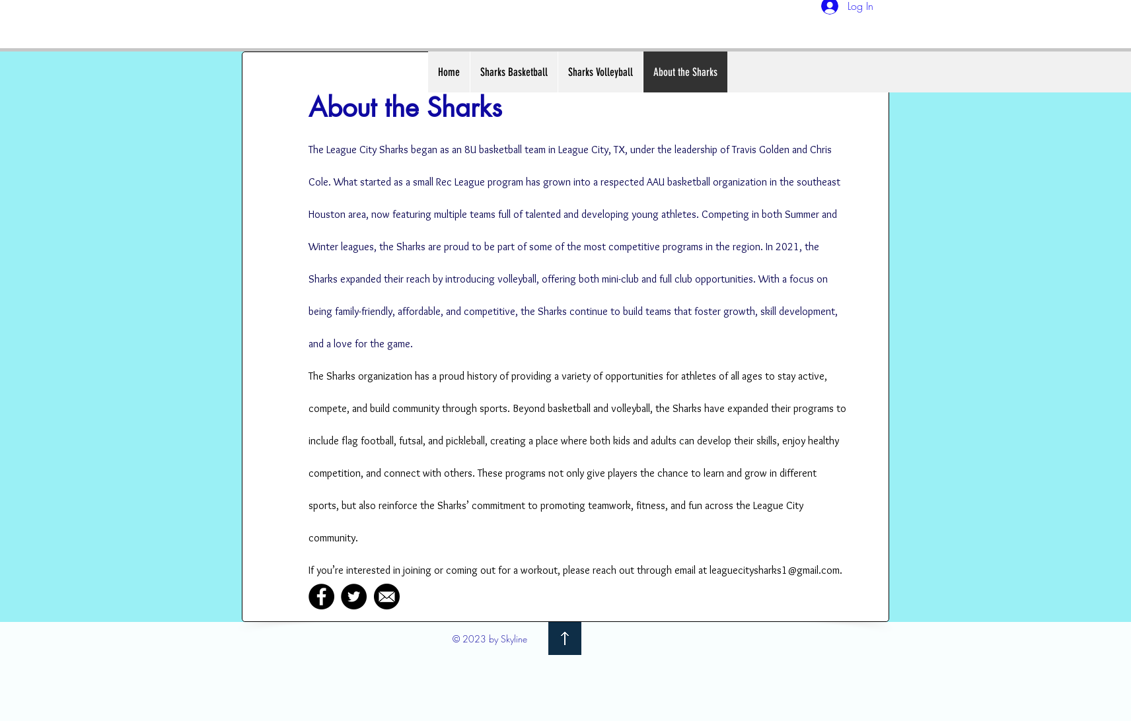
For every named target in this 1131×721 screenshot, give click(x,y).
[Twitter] (354, 596)
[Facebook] (321, 596)
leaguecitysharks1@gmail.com (775, 570)
